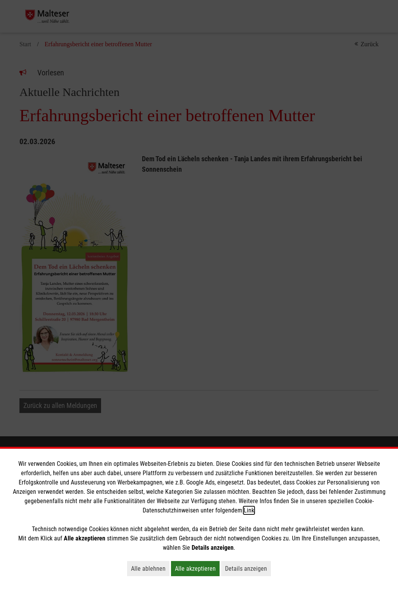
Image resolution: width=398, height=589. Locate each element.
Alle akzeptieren (197, 568)
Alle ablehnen (150, 568)
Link (249, 510)
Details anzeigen (248, 568)
